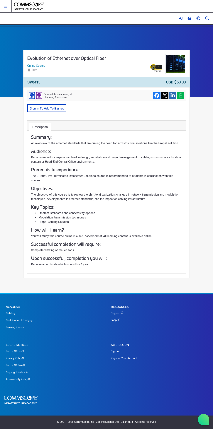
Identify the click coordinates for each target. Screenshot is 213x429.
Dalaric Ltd (127, 421)
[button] (6, 6)
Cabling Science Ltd (107, 421)
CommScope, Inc (84, 421)
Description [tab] (40, 126)
